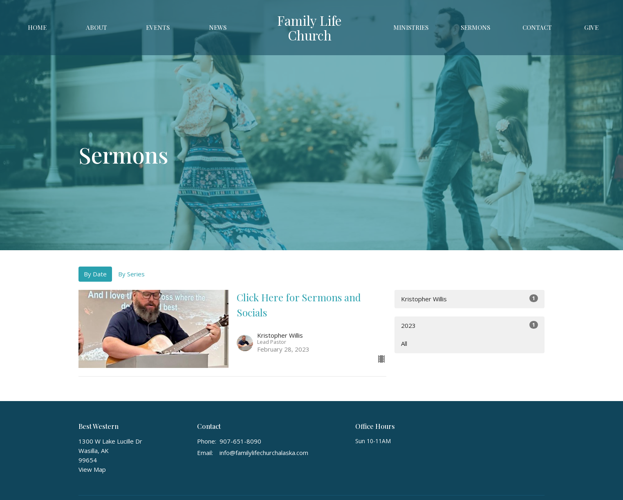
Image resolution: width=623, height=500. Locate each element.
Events (158, 27)
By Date (95, 274)
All (404, 343)
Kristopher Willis (469, 298)
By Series (131, 274)
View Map (92, 469)
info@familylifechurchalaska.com (264, 452)
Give (591, 27)
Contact (537, 27)
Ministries (410, 27)
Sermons (475, 27)
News (217, 27)
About (96, 27)
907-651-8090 (240, 441)
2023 (469, 325)
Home (37, 27)
